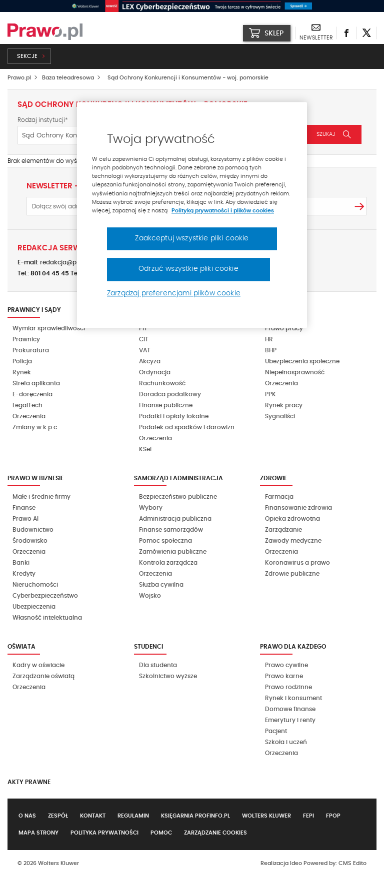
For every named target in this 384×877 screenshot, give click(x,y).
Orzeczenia (29, 416)
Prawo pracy (284, 328)
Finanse (24, 508)
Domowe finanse (290, 709)
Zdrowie (273, 478)
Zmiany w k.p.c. (35, 427)
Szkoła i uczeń (286, 742)
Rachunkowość (162, 383)
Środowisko (30, 541)
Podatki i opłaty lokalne (173, 416)
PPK (270, 394)
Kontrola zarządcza (168, 563)
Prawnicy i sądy (34, 310)
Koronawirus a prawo (297, 563)
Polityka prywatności (104, 833)
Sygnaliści (280, 416)
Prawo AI (25, 519)
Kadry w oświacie (38, 665)
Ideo (296, 863)
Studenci (148, 647)
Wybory (150, 508)
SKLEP (266, 33)
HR (269, 339)
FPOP (333, 816)
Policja (22, 361)
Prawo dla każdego (293, 647)
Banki (21, 563)
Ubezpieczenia (34, 607)
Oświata (22, 647)
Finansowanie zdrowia (298, 508)
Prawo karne (284, 676)
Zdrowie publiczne (292, 574)
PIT (143, 328)
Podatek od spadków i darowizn (186, 427)
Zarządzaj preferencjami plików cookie (173, 293)
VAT (144, 350)
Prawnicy (26, 339)
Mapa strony (38, 833)
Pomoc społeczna (165, 541)
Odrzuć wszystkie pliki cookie (188, 269)
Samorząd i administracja (178, 478)
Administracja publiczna (175, 519)
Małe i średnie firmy (41, 497)
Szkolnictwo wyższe (168, 676)
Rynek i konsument (293, 698)
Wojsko (150, 596)
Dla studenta (158, 665)
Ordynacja (154, 372)
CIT (143, 339)
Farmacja (279, 497)
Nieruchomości (35, 585)
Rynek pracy (283, 405)
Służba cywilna (161, 585)
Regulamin (133, 816)
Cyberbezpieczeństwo (45, 596)
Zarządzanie (283, 530)
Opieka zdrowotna (292, 519)
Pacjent (276, 731)
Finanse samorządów (171, 530)
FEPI (308, 816)
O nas (27, 816)
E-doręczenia (32, 394)
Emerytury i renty (290, 720)
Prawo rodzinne (288, 687)
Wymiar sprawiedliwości (48, 328)
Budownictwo (33, 530)
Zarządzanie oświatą (43, 676)
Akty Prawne (29, 782)
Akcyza (149, 361)
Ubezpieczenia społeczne (302, 361)
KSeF (146, 449)
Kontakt (93, 816)
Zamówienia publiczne (172, 552)
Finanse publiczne (165, 405)
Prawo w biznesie (36, 478)
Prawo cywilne (286, 665)
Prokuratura (30, 350)
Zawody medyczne (293, 541)
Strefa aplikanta (36, 383)
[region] (192, 215)
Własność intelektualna (47, 618)
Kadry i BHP (279, 310)
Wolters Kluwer (266, 816)
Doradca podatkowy (170, 394)
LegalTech (27, 405)
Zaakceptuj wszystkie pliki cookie (191, 238)
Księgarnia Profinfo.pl (195, 816)
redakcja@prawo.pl (69, 262)
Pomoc (161, 833)
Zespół (58, 816)
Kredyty (24, 574)
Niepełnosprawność (294, 372)
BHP (270, 350)
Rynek (21, 372)
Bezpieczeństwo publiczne (178, 497)
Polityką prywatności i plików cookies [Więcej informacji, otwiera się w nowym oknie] (223, 210)
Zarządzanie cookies (215, 833)
